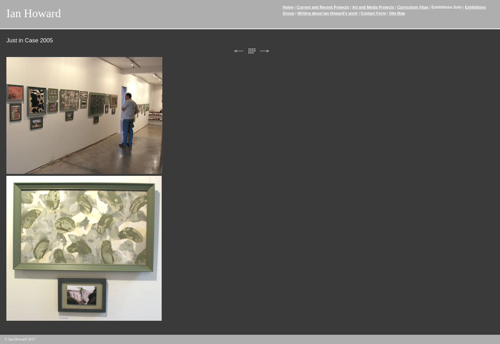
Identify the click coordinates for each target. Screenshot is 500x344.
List (251, 51)
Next (264, 51)
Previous (238, 51)
